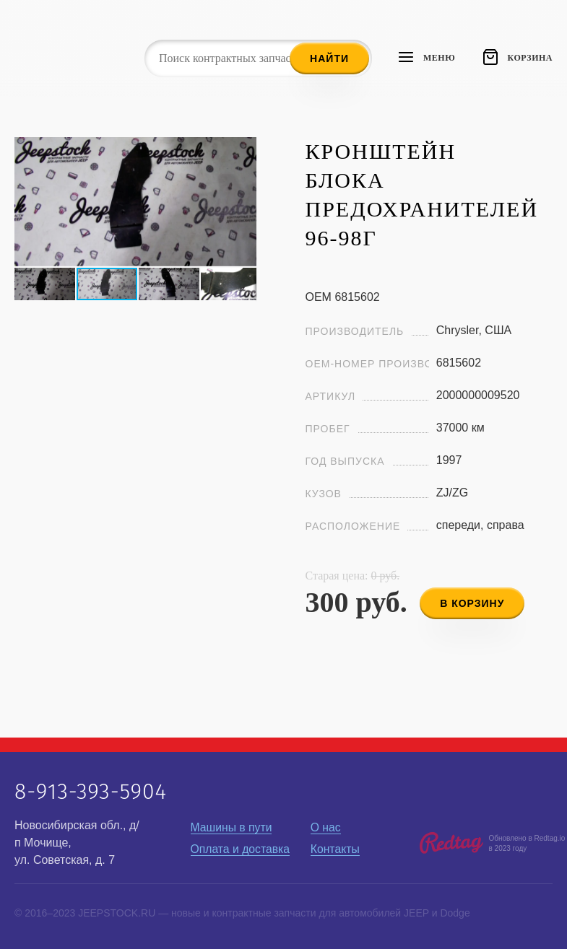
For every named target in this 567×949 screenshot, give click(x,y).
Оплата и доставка (241, 849)
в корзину (474, 601)
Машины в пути (232, 827)
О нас (326, 827)
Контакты (335, 849)
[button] (243, 150)
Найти (329, 58)
